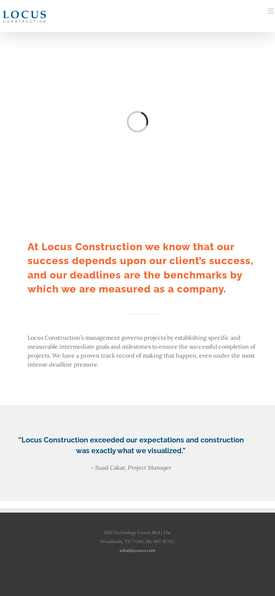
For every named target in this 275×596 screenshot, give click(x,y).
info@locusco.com (137, 550)
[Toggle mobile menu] (271, 11)
